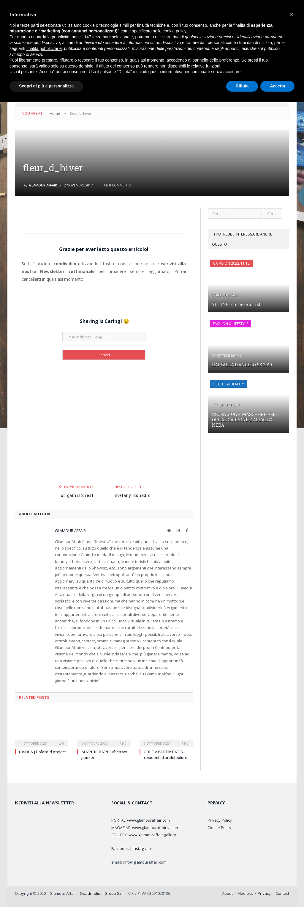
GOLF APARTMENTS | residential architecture (165, 754)
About (227, 893)
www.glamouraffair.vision (155, 827)
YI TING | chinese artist (236, 304)
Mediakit (245, 893)
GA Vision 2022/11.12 (231, 263)
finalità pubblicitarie (44, 48)
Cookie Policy (219, 827)
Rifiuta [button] (242, 86)
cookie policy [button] (174, 31)
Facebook (120, 848)
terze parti (101, 36)
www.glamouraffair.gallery (152, 834)
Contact (282, 893)
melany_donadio (133, 495)
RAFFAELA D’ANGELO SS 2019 (242, 365)
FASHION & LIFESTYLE (230, 323)
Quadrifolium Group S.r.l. (102, 893)
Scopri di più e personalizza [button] (46, 86)
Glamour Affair (43, 185)
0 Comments (117, 185)
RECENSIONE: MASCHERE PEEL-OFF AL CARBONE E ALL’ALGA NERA (246, 420)
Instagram (142, 848)
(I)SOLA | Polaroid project (42, 751)
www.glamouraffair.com (148, 820)
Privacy (264, 893)
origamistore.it (77, 495)
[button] (291, 14)
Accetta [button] (277, 86)
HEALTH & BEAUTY (228, 384)
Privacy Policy (220, 820)
